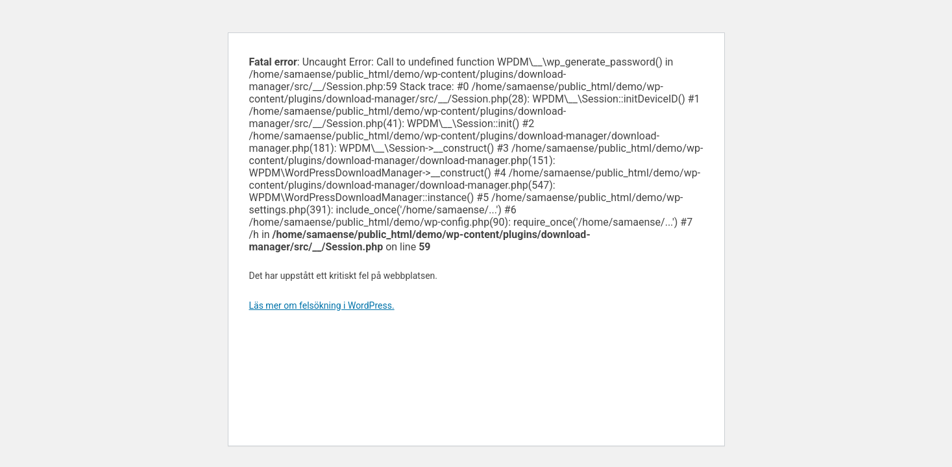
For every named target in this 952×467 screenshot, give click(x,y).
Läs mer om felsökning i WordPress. (322, 305)
